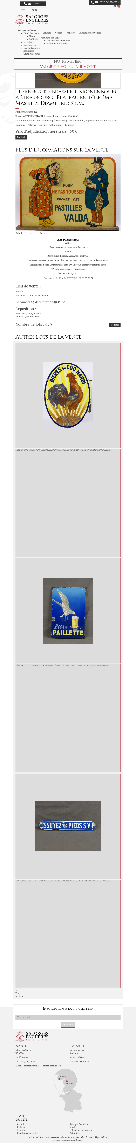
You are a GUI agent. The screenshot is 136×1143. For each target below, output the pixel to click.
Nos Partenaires (31, 48)
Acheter (71, 32)
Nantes (32, 36)
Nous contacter (105, 2)
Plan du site (86, 1137)
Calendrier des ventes (90, 32)
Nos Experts (29, 45)
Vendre (58, 32)
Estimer (47, 32)
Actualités (28, 51)
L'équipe (28, 42)
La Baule (33, 39)
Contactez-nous (31, 54)
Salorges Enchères (79, 1124)
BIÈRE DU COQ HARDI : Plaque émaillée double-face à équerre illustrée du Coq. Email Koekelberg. (63, 450)
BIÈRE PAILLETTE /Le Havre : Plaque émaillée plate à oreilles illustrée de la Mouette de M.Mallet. (62, 665)
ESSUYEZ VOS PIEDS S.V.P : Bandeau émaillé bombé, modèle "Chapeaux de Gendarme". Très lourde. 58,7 (63, 881)
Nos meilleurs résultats (58, 40)
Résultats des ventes (56, 43)
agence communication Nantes (68, 1140)
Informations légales (69, 1137)
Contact (33, 3)
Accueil (21, 1124)
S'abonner (68, 1024)
